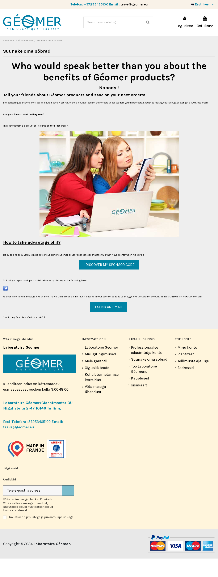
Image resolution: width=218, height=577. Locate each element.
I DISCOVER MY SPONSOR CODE (109, 283)
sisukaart (139, 403)
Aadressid (185, 386)
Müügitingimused (100, 372)
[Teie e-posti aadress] (32, 509)
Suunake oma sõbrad (149, 378)
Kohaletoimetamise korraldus (102, 395)
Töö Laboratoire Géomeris (144, 387)
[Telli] (68, 509)
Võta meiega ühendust (95, 408)
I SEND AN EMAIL (108, 325)
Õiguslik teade (97, 386)
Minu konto (187, 366)
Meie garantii (96, 379)
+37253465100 (96, 4)
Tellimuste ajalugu (193, 379)
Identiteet (185, 372)
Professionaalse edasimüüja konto (146, 368)
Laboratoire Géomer (101, 366)
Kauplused (140, 396)
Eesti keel (203, 4)
